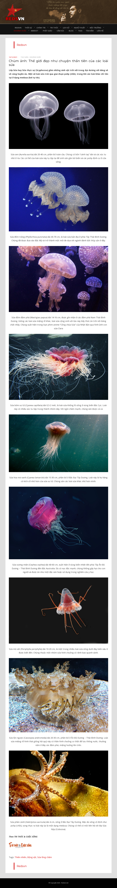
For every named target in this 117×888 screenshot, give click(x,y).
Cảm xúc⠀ (61, 31)
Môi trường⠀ (96, 27)
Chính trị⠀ (42, 27)
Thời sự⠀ (29, 27)
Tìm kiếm (89, 31)
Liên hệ (100, 31)
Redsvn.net (64, 883)
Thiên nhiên (20, 857)
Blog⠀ (72, 31)
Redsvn (18, 27)
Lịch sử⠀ (67, 27)
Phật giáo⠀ (48, 31)
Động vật (31, 857)
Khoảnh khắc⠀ (20, 31)
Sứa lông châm (44, 857)
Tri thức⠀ (54, 27)
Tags (80, 31)
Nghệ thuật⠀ (80, 27)
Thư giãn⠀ (25, 57)
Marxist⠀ (35, 31)
